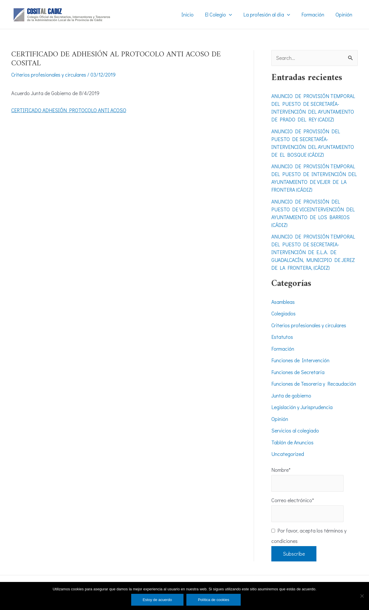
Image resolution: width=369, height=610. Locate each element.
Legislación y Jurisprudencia (302, 407)
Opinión (279, 418)
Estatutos (282, 337)
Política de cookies (213, 600)
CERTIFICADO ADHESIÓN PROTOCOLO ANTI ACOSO (70, 109)
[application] (232, 14)
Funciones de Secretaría (298, 372)
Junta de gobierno (291, 395)
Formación (282, 348)
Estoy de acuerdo (157, 600)
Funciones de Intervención (300, 360)
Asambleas (283, 301)
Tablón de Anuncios (292, 442)
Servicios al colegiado (295, 430)
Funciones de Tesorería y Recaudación (313, 383)
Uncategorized (287, 454)
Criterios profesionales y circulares (48, 74)
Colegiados (283, 313)
